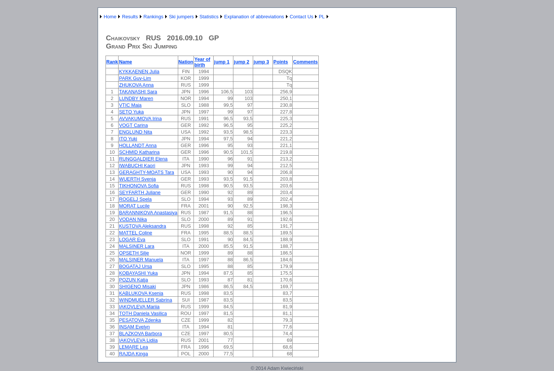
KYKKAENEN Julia (139, 71)
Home (110, 16)
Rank (112, 62)
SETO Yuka (131, 112)
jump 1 (221, 62)
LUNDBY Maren (136, 98)
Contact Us (301, 16)
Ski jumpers (181, 16)
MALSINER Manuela (141, 259)
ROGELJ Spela (135, 199)
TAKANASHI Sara (138, 91)
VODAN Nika (133, 219)
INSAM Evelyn (134, 327)
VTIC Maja (130, 105)
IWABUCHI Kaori (137, 165)
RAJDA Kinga (133, 353)
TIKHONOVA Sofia (138, 185)
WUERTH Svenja (137, 179)
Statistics (208, 16)
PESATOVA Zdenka (140, 320)
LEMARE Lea (133, 347)
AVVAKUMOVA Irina (140, 118)
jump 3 (261, 62)
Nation (186, 62)
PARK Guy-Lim (135, 78)
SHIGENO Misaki (137, 286)
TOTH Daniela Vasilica (143, 313)
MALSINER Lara (136, 246)
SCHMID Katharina (139, 152)
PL (322, 16)
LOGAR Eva (132, 239)
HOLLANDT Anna (138, 145)
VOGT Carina (133, 125)
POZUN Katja (133, 280)
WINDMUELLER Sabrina (145, 300)
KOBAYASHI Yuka (138, 273)
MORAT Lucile (134, 206)
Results (130, 16)
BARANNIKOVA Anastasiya (148, 212)
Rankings (153, 16)
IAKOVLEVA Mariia (139, 306)
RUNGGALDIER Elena (143, 159)
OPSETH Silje (134, 253)
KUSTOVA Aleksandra (142, 226)
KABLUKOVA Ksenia (141, 293)
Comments (305, 62)
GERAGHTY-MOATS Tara (146, 172)
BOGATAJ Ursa (135, 266)
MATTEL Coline (135, 233)
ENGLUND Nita (135, 132)
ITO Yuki (128, 138)
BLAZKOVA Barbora (140, 333)
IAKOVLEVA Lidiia (138, 340)
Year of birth (202, 62)
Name (125, 62)
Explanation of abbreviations (254, 16)
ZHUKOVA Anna (136, 85)
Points (280, 62)
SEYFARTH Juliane (139, 192)
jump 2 (241, 62)
